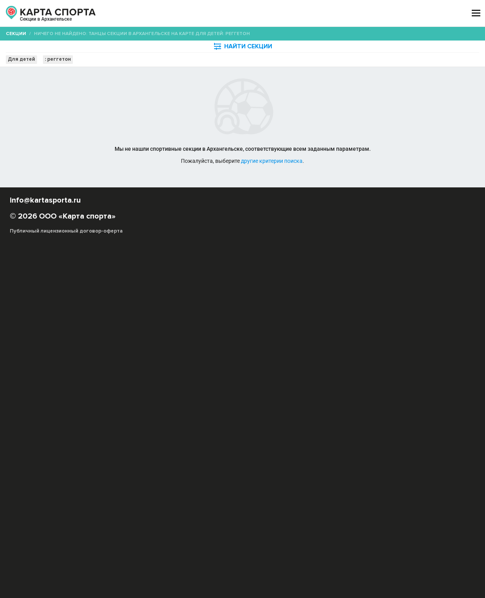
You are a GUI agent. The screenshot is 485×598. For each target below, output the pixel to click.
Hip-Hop (271, 355)
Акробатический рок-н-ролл (223, 355)
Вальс (193, 394)
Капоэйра (362, 363)
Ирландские (292, 363)
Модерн (284, 371)
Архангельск (40, 22)
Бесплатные (417, 76)
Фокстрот (244, 394)
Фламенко (359, 378)
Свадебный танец (136, 378)
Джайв (173, 394)
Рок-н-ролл (393, 371)
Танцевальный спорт (222, 386)
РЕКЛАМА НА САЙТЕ (47, 519)
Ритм (267, 394)
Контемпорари (133, 371)
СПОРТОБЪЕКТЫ (272, 13)
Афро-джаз (341, 355)
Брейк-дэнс (439, 355)
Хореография (427, 378)
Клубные (389, 363)
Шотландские (131, 386)
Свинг (170, 378)
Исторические (329, 363)
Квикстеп (216, 394)
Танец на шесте (324, 378)
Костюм (326, 386)
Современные (232, 378)
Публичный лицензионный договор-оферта (66, 565)
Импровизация (224, 363)
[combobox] (222, 76)
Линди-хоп (209, 371)
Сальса (419, 371)
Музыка (184, 386)
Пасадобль (128, 394)
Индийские (260, 363)
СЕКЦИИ (132, 13)
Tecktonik (311, 355)
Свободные (196, 378)
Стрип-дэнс (268, 378)
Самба (419, 386)
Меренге (259, 371)
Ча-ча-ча (441, 386)
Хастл (384, 378)
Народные (311, 371)
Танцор (161, 386)
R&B (290, 355)
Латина (184, 371)
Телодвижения (269, 386)
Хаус (400, 378)
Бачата (412, 355)
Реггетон (364, 371)
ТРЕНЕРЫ (214, 13)
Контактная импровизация (436, 363)
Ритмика (302, 386)
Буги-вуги (126, 363)
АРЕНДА (172, 13)
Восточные (171, 363)
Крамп (163, 371)
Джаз (196, 363)
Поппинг (338, 371)
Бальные (389, 355)
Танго (293, 378)
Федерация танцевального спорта (320, 394)
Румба (153, 394)
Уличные (396, 386)
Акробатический (361, 386)
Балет (366, 355)
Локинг (235, 371)
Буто (147, 363)
